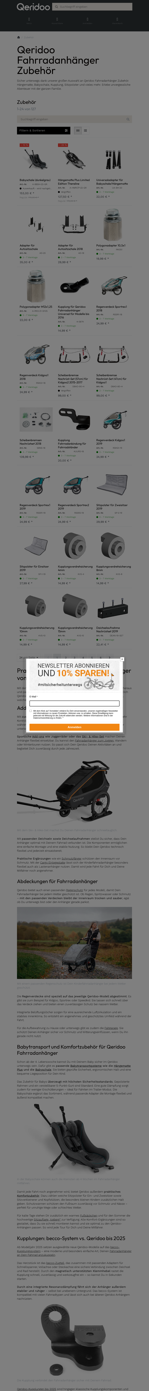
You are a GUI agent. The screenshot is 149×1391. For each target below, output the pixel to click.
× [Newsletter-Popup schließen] (122, 659)
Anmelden (74, 727)
